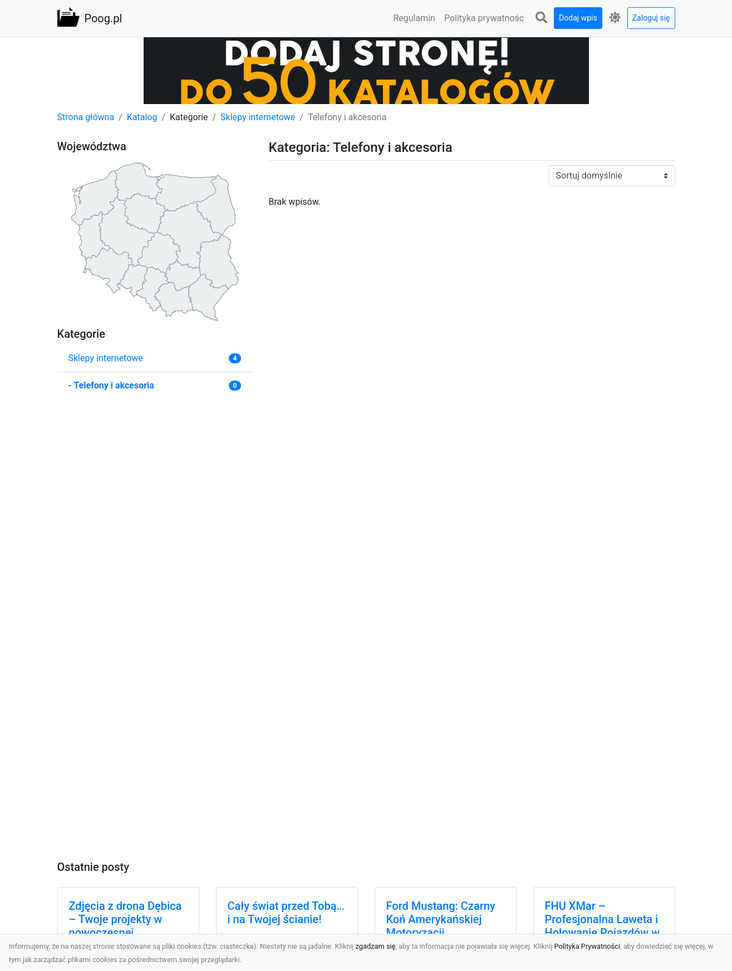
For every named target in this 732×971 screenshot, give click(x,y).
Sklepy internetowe (257, 117)
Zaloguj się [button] (651, 17)
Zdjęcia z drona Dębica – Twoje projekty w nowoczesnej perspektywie (125, 926)
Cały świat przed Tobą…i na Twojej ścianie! (286, 912)
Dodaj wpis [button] (578, 17)
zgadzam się (376, 946)
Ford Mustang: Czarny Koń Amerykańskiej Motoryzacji (440, 919)
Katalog (142, 117)
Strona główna (86, 117)
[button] (541, 18)
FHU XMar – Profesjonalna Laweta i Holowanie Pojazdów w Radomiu (602, 926)
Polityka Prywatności (587, 946)
